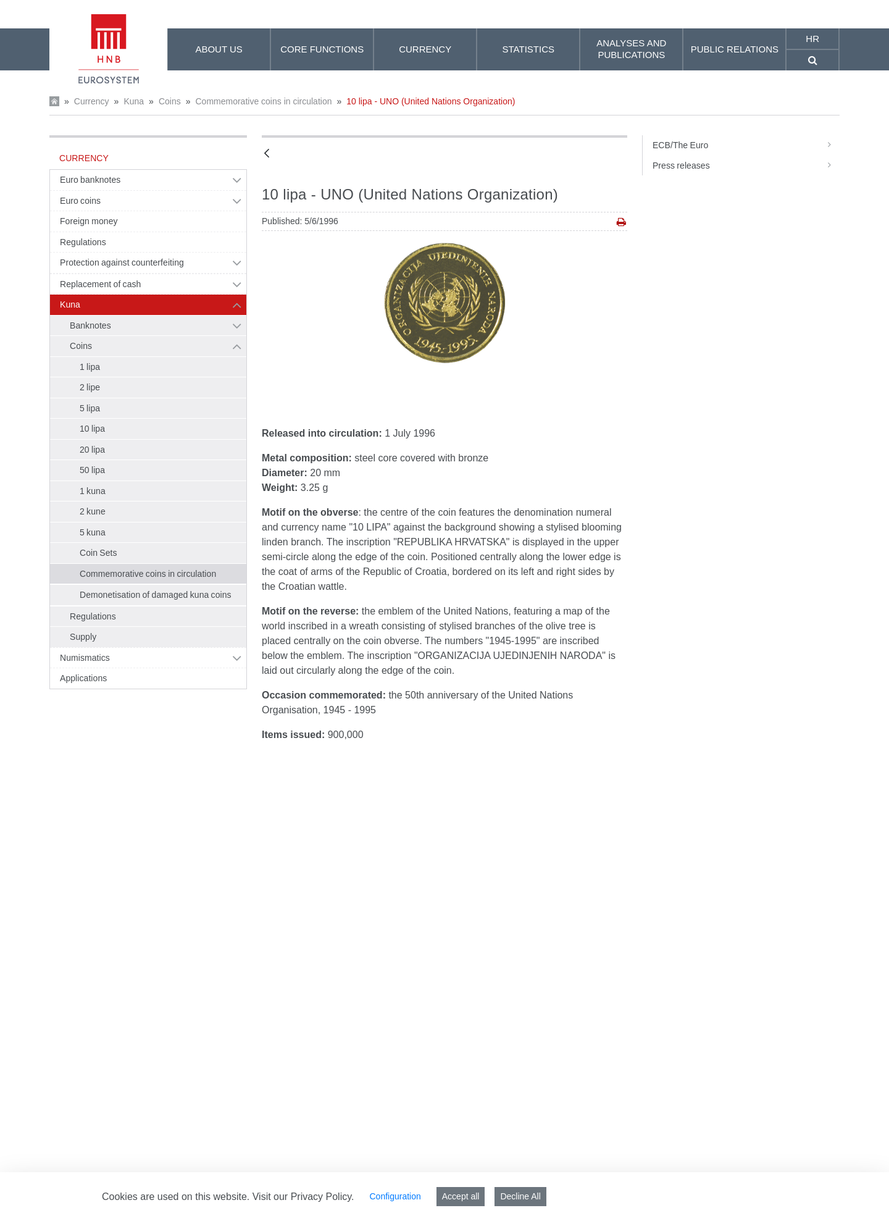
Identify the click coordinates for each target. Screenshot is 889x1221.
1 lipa (90, 367)
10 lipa (92, 429)
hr (812, 38)
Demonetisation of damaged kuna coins (156, 595)
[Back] (267, 154)
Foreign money (89, 221)
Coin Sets (98, 553)
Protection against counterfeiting (122, 262)
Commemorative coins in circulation (263, 101)
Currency (91, 101)
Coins (170, 101)
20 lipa (92, 450)
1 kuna (93, 491)
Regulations (83, 242)
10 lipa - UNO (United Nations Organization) (430, 101)
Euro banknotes (90, 180)
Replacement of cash (100, 284)
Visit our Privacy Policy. (303, 1196)
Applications (83, 678)
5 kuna (93, 532)
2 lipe (90, 387)
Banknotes (90, 325)
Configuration (394, 1196)
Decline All (520, 1196)
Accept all (461, 1196)
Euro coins (80, 201)
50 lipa (92, 470)
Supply (83, 637)
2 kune (93, 511)
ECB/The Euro (746, 145)
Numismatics (85, 658)
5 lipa (90, 408)
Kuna (133, 101)
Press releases (746, 165)
